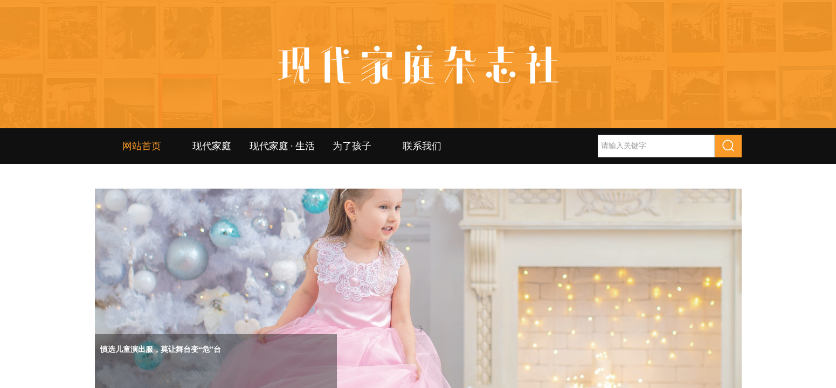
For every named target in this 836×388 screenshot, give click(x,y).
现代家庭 (211, 146)
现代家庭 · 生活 (282, 146)
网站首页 (141, 146)
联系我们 (422, 146)
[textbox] (656, 146)
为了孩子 (352, 146)
